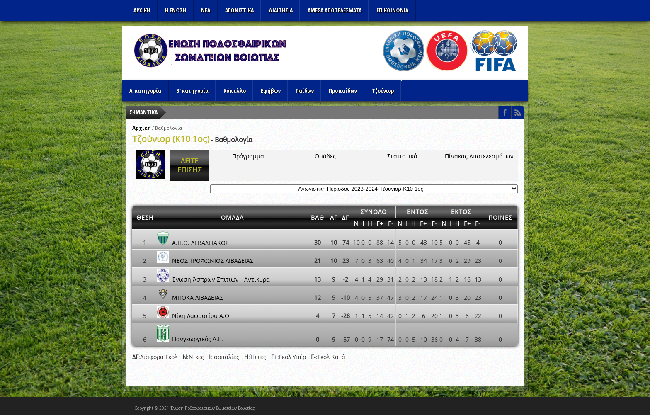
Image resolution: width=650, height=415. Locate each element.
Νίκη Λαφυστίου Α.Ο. (201, 316)
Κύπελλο (234, 91)
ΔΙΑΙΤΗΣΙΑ (281, 10)
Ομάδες (325, 156)
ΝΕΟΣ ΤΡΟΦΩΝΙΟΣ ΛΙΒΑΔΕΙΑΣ (212, 261)
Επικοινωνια (392, 10)
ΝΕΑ (205, 10)
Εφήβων (271, 91)
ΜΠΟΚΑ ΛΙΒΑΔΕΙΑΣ (197, 297)
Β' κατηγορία (192, 91)
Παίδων (305, 91)
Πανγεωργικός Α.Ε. (197, 339)
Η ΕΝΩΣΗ (175, 10)
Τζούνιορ (383, 91)
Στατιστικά (402, 156)
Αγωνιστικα (239, 10)
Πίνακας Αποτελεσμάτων (479, 156)
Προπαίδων (343, 91)
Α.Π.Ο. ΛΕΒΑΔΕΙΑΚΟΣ (200, 242)
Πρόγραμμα (248, 156)
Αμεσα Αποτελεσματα (334, 10)
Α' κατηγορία (145, 91)
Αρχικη (141, 10)
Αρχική (141, 127)
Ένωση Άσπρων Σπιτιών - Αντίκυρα (221, 279)
